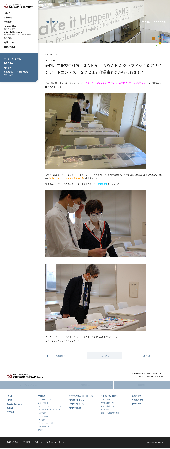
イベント (57, 55)
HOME (7, 13)
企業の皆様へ (9, 72)
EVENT (10, 409)
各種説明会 (8, 63)
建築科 (40, 431)
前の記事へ (61, 356)
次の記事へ (147, 356)
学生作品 (8, 38)
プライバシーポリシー (56, 443)
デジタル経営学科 (44, 401)
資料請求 (7, 68)
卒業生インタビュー (77, 405)
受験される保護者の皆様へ (110, 414)
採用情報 (27, 443)
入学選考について (107, 404)
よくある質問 (105, 411)
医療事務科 (42, 414)
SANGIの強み (10, 26)
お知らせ (48, 55)
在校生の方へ (9, 75)
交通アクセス (10, 42)
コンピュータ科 (49, 407)
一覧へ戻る (104, 356)
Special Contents (14, 405)
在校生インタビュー (77, 401)
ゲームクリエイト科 (45, 424)
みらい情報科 (43, 404)
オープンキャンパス (12, 59)
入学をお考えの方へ (13, 32)
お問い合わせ (10, 47)
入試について (105, 401)
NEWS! (10, 401)
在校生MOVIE (75, 409)
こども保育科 (43, 418)
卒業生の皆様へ (23, 72)
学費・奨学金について (109, 407)
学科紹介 (8, 22)
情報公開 (38, 443)
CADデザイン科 (44, 428)
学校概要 (8, 17)
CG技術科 (41, 421)
